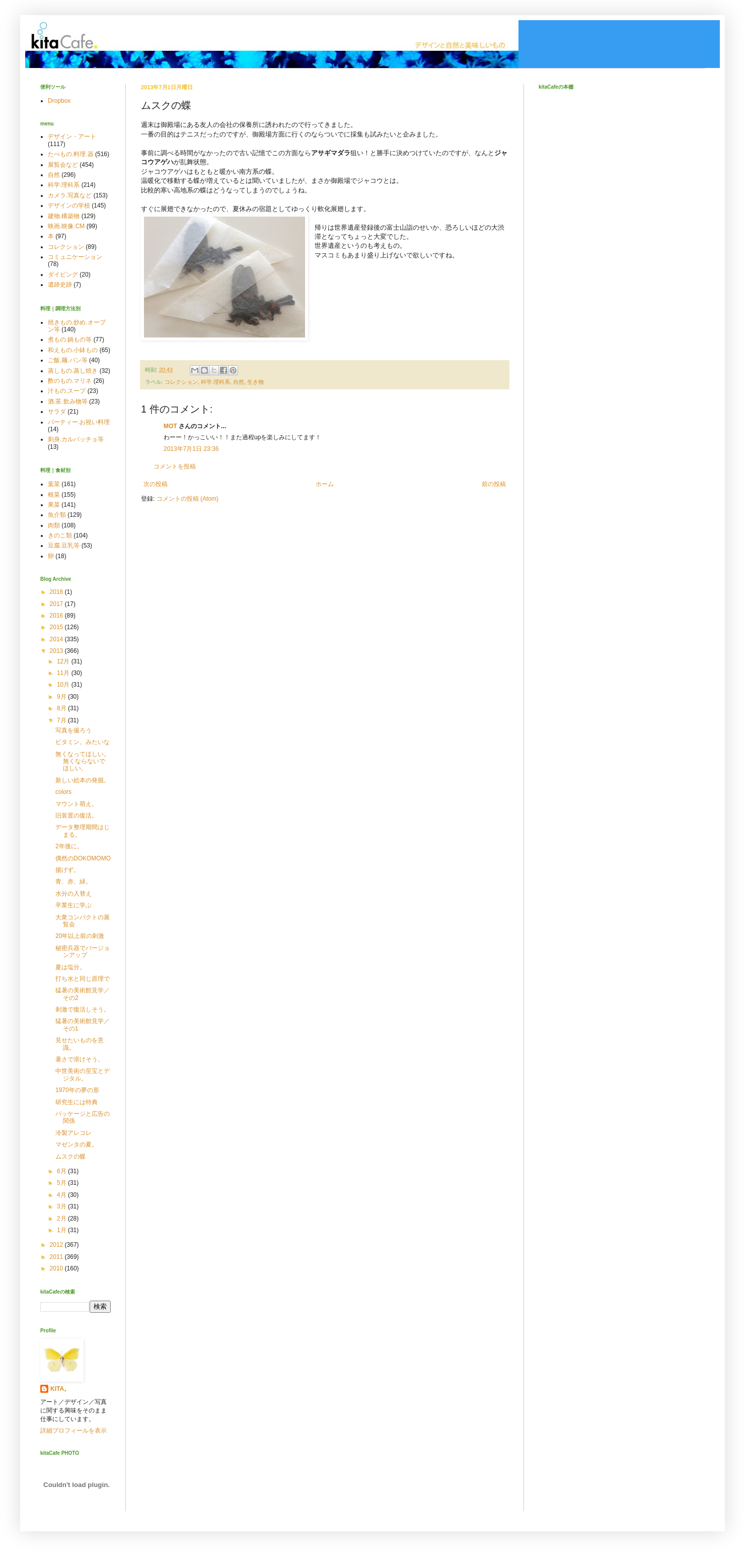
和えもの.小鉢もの (73, 350)
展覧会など (63, 164)
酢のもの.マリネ (70, 380)
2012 (57, 1244)
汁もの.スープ (67, 390)
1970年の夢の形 (77, 1090)
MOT (170, 426)
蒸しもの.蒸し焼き (73, 370)
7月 (62, 720)
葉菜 (54, 484)
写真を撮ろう (73, 730)
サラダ (57, 411)
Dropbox (59, 100)
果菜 (54, 504)
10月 (64, 684)
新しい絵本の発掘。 (82, 780)
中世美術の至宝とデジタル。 (82, 1074)
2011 (57, 1256)
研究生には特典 (76, 1102)
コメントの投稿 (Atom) (187, 498)
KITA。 (60, 1388)
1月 (62, 1230)
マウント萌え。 (76, 803)
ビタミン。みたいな (82, 742)
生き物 (255, 382)
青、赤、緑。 (73, 881)
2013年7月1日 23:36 (191, 448)
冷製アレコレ (73, 1132)
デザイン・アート (72, 136)
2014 (57, 639)
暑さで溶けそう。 (79, 1059)
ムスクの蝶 (70, 1156)
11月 (64, 673)
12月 (64, 661)
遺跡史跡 (60, 284)
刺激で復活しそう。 (82, 1009)
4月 (62, 1194)
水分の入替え (73, 893)
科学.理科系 (215, 382)
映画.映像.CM (66, 226)
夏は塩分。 (70, 967)
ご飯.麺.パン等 (68, 360)
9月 (62, 696)
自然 (238, 382)
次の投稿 (155, 484)
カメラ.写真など (70, 195)
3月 (62, 1206)
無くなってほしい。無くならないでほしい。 (82, 761)
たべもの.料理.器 (71, 154)
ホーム (325, 484)
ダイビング (63, 274)
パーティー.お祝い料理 (79, 422)
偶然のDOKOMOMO (83, 858)
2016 (57, 615)
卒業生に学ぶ (73, 905)
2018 (57, 591)
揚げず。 (67, 869)
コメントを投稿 (175, 466)
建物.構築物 (64, 216)
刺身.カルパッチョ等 (76, 439)
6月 (62, 1171)
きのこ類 (60, 535)
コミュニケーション (75, 256)
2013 (57, 650)
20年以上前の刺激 (79, 935)
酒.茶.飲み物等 (68, 401)
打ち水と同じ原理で (82, 978)
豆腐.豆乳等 (64, 545)
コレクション (181, 382)
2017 (57, 604)
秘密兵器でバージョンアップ (82, 951)
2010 (57, 1268)
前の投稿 (494, 484)
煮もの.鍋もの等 (70, 339)
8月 (62, 708)
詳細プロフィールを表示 (73, 1430)
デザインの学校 (69, 205)
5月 (62, 1182)
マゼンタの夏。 (76, 1144)
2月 (62, 1218)
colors (63, 791)
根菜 (54, 494)
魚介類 (57, 514)
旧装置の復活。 (76, 815)
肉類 (54, 525)
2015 (57, 627)
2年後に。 (69, 846)
